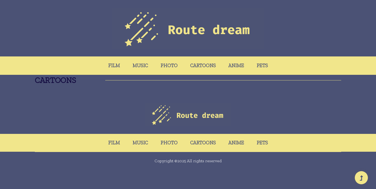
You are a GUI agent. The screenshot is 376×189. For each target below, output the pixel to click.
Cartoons (203, 65)
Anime (236, 65)
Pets (262, 65)
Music (140, 65)
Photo (169, 65)
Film (114, 65)
